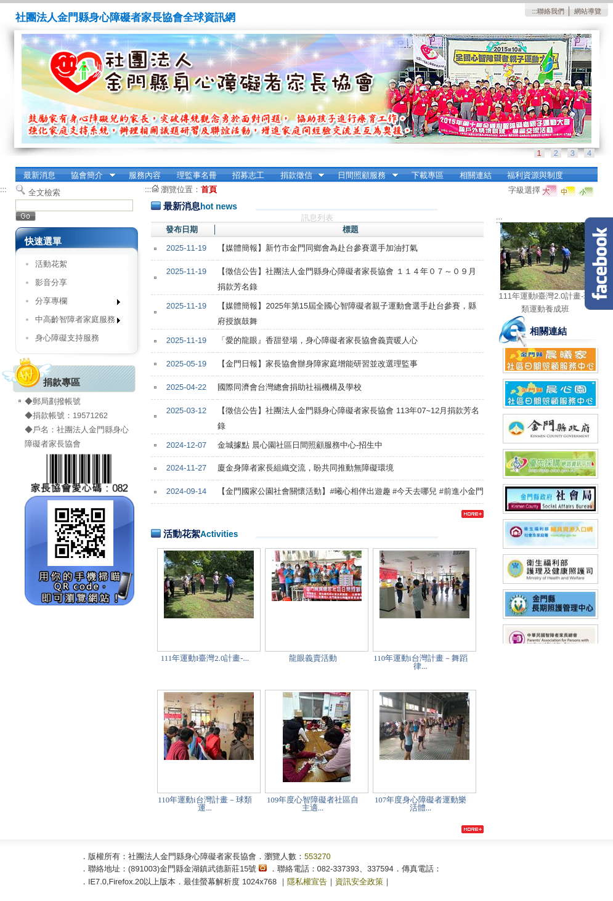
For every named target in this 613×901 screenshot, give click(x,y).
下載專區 (428, 175)
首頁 (209, 189)
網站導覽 (587, 11)
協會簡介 (89, 175)
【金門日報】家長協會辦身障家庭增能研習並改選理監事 (317, 363)
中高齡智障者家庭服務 (73, 322)
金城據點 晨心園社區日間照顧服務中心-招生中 (300, 445)
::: (534, 11)
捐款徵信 (298, 175)
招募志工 (248, 175)
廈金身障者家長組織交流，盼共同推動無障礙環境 (305, 467)
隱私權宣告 (307, 881)
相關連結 (476, 175)
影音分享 (51, 282)
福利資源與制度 (535, 175)
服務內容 (145, 175)
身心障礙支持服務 (67, 337)
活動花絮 (51, 264)
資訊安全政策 (359, 881)
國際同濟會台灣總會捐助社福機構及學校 (289, 387)
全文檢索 (44, 192)
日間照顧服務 (364, 175)
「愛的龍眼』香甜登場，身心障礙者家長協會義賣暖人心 (317, 340)
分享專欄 (73, 303)
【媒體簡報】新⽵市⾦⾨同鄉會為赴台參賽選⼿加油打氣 (317, 248)
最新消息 (39, 175)
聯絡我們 (550, 11)
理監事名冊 (197, 175)
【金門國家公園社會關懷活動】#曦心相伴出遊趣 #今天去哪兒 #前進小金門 (350, 491)
